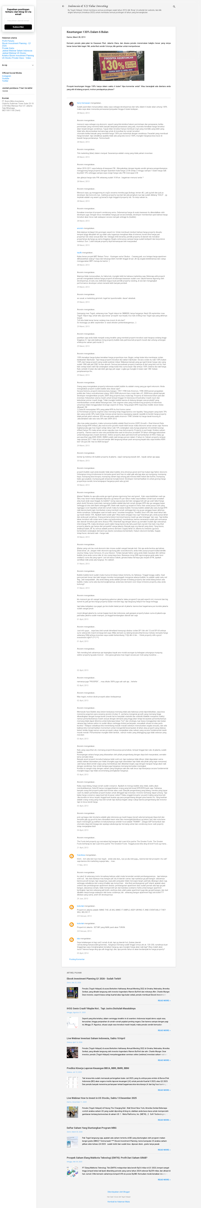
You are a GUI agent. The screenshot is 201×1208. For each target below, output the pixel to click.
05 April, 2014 (82, 953)
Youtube (5, 78)
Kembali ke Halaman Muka (119, 1202)
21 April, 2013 (82, 847)
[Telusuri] (174, 7)
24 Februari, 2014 (84, 916)
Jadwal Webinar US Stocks (14, 53)
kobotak (80, 906)
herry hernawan (83, 103)
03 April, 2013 (82, 739)
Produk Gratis (8, 48)
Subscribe (18, 27)
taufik (79, 252)
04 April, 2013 (82, 830)
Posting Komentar (77, 959)
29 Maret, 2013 (83, 287)
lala (78, 938)
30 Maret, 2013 (83, 461)
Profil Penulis (8, 41)
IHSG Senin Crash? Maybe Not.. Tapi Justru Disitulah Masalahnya (101, 1008)
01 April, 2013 (82, 619)
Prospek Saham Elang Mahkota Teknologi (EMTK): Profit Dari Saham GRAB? (107, 1157)
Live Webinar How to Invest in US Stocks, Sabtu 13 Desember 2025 (102, 1098)
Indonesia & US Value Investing (88, 6)
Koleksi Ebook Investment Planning (18, 55)
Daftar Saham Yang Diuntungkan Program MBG (92, 1128)
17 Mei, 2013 (82, 865)
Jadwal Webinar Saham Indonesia (17, 50)
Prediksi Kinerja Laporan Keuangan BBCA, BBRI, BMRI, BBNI (98, 1068)
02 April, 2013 (82, 670)
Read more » (164, 1000)
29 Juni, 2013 (82, 898)
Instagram (6, 76)
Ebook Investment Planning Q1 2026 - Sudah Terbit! (94, 978)
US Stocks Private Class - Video (16, 58)
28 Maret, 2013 (83, 113)
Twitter (5, 81)
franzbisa (81, 855)
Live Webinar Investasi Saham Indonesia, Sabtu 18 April (96, 1038)
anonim (80, 228)
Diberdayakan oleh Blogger (119, 1192)
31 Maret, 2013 (83, 564)
